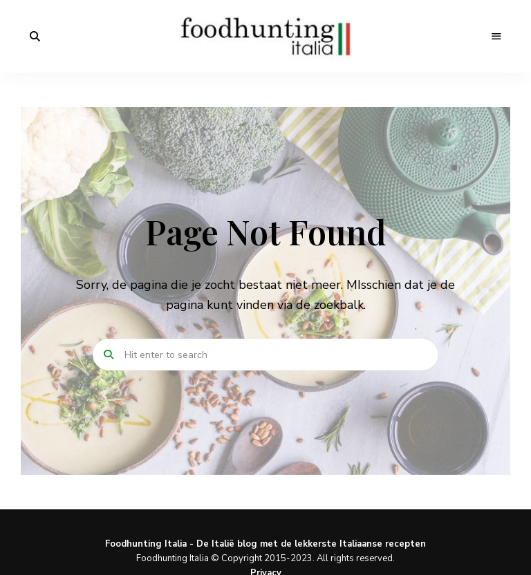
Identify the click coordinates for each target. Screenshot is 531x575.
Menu (496, 36)
